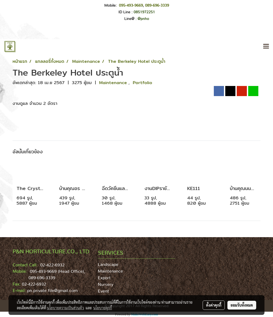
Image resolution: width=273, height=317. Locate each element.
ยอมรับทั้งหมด (242, 305)
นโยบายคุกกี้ (102, 307)
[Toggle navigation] (266, 46)
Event (103, 291)
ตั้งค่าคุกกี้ (213, 305)
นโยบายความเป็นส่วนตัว (65, 307)
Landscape (108, 264)
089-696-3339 (157, 5)
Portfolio (142, 82)
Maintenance (114, 82)
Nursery (105, 284)
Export (104, 278)
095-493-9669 (131, 5)
